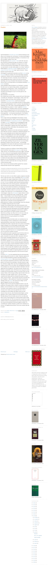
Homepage (16, 351)
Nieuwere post (3, 351)
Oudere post (27, 351)
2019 (34, 515)
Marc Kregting (34, 27)
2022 (34, 510)
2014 (34, 552)
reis (32, 123)
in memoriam (34, 112)
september (36, 522)
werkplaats (34, 129)
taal (32, 126)
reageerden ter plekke (12, 68)
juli (35, 526)
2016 (34, 549)
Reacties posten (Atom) (10, 354)
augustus (36, 524)
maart (35, 539)
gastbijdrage (34, 108)
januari (35, 543)
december (36, 517)
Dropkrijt (35, 533)
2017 (34, 547)
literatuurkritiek (35, 115)
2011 (34, 558)
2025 (34, 504)
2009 (34, 562)
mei (35, 530)
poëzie (33, 121)
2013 (34, 554)
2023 (34, 508)
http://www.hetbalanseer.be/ (37, 267)
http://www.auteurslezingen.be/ (37, 276)
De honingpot (24, 6)
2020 (34, 513)
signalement (34, 125)
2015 (34, 551)
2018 (34, 545)
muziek (33, 117)
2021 (34, 512)
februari (35, 541)
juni (35, 528)
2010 (34, 560)
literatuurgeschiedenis (36, 113)
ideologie (33, 110)
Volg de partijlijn (37, 537)
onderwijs (6, 312)
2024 (34, 506)
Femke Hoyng (43, 38)
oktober (35, 521)
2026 (34, 502)
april (35, 532)
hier (43, 43)
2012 (34, 556)
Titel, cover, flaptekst (38, 535)
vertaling (33, 128)
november (36, 519)
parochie (33, 120)
